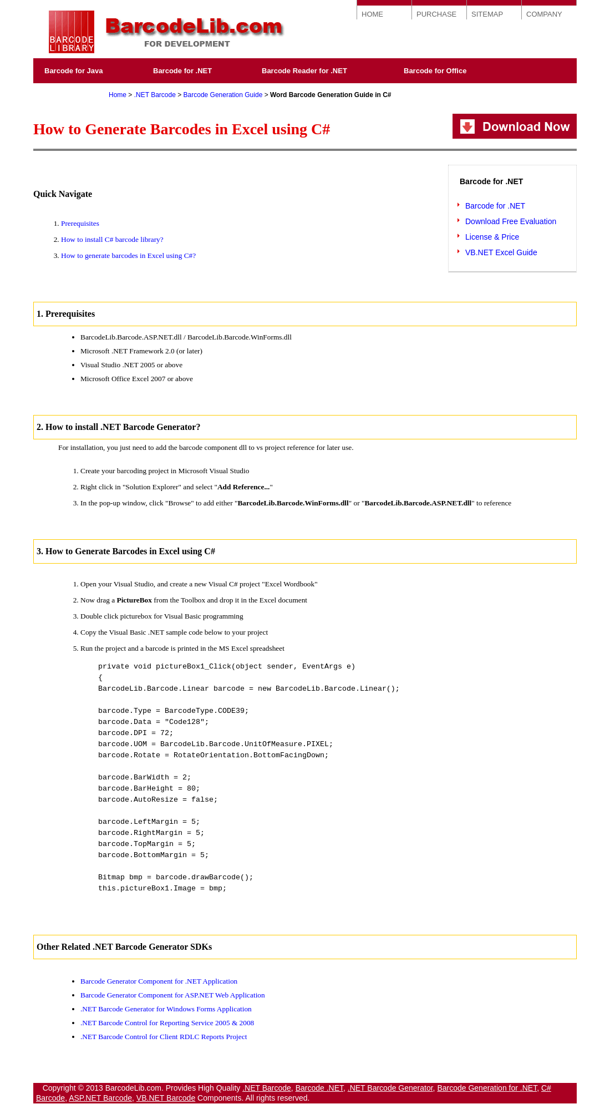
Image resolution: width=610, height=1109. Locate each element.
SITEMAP (487, 14)
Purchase (60, 91)
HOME (372, 14)
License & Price (492, 236)
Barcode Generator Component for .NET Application (158, 981)
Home (117, 95)
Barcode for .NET (182, 71)
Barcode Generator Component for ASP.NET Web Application (172, 995)
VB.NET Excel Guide (501, 252)
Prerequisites (80, 223)
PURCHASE (436, 14)
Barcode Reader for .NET (304, 71)
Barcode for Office (435, 71)
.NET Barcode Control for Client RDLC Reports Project (163, 1036)
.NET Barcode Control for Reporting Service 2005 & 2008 (167, 1023)
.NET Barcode (155, 95)
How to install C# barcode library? (112, 239)
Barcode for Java (73, 71)
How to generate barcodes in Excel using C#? (128, 255)
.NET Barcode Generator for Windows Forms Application (166, 1009)
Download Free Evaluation (510, 221)
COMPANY (544, 14)
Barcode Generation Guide (223, 95)
